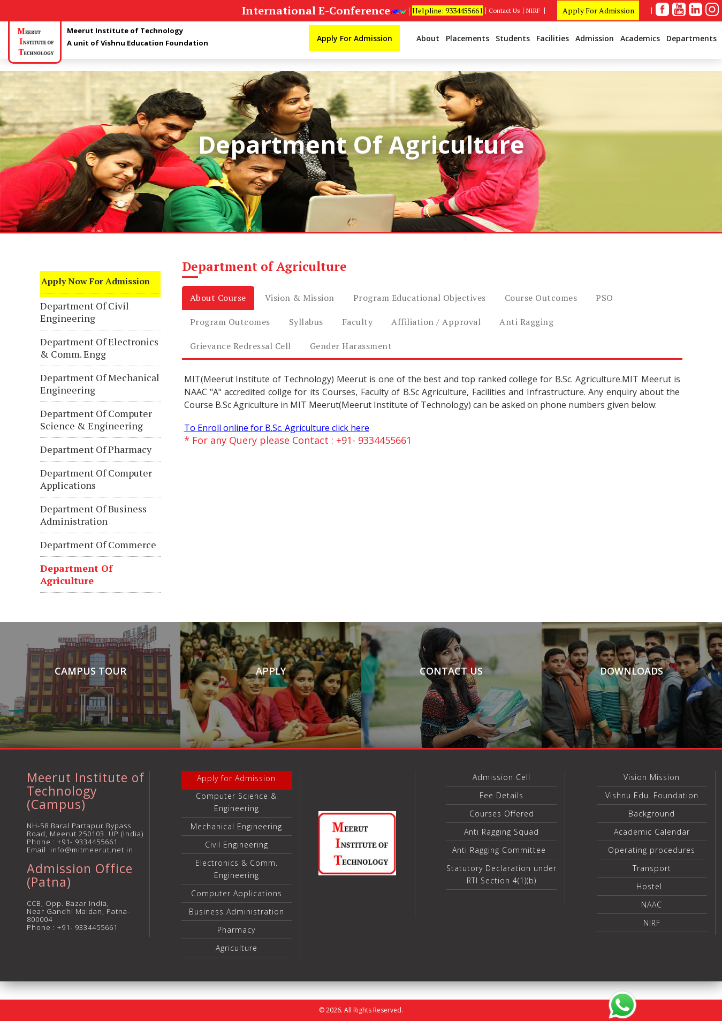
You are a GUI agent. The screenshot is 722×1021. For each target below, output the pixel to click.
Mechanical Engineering (236, 826)
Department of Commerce (98, 545)
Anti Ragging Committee (501, 850)
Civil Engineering (236, 845)
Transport (652, 868)
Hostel (651, 886)
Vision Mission (652, 777)
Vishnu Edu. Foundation (651, 795)
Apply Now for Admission (95, 281)
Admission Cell (501, 777)
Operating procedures (651, 850)
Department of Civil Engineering (84, 312)
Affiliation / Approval (436, 322)
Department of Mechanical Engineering (99, 384)
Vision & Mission (300, 298)
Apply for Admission (236, 778)
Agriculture (236, 948)
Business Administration (236, 911)
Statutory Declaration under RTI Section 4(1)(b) (501, 874)
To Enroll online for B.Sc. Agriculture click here (276, 428)
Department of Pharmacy (95, 449)
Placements (467, 38)
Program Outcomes (230, 322)
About (427, 38)
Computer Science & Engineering (236, 802)
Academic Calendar (652, 832)
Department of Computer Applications (96, 479)
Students (513, 38)
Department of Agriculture (76, 574)
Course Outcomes (541, 298)
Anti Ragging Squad (501, 832)
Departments (691, 38)
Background (651, 813)
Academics (640, 38)
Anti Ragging (526, 322)
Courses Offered (501, 813)
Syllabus (306, 322)
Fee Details (501, 795)
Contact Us (504, 10)
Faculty (357, 322)
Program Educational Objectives (419, 298)
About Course (218, 298)
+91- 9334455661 (87, 841)
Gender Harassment (351, 346)
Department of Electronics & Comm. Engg (99, 348)
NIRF (534, 10)
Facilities (552, 38)
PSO (604, 298)
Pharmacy (236, 930)
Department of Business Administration (93, 515)
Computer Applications (236, 893)
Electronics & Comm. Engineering (236, 869)
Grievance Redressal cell (240, 346)
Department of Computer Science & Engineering (96, 419)
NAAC (651, 904)
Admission (594, 38)
